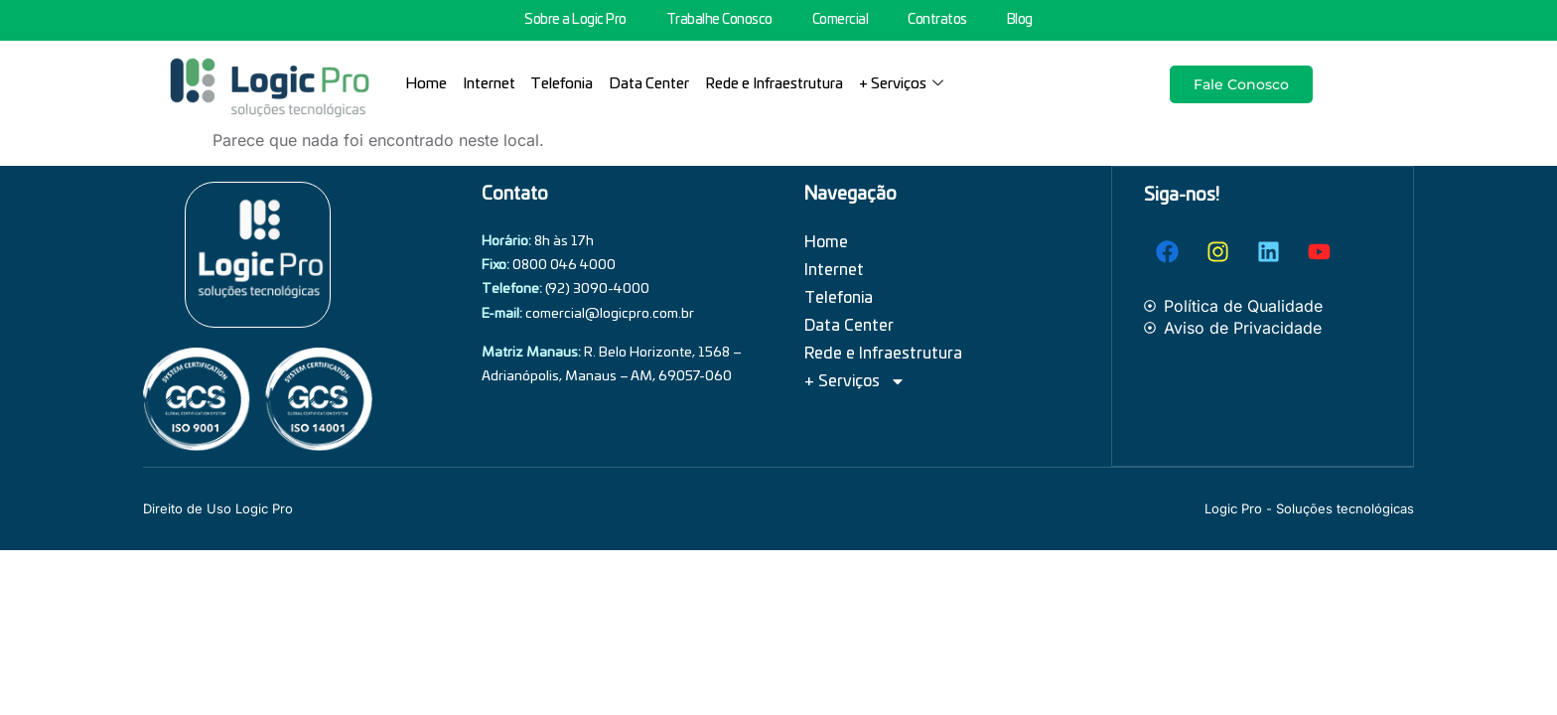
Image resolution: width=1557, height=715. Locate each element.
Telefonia (562, 83)
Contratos (937, 20)
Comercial (840, 20)
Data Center (650, 83)
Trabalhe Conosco (719, 20)
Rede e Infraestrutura (775, 83)
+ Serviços (902, 84)
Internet (489, 83)
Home (426, 83)
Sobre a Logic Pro (575, 20)
